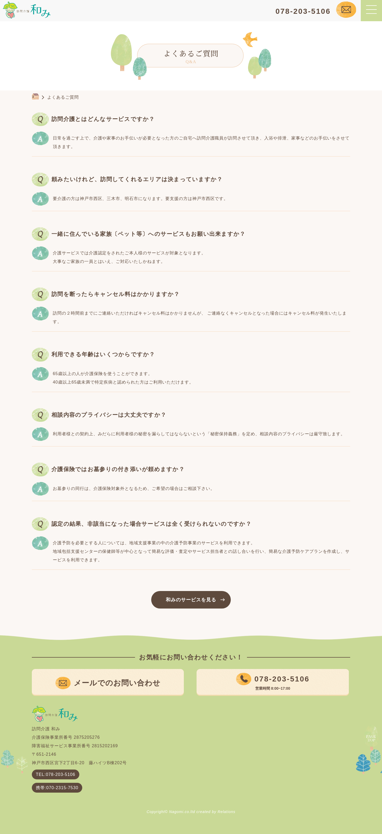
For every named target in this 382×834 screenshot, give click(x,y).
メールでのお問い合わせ (117, 683)
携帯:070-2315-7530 (57, 787)
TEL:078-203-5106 (55, 774)
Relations (226, 812)
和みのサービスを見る (191, 599)
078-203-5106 (303, 11)
